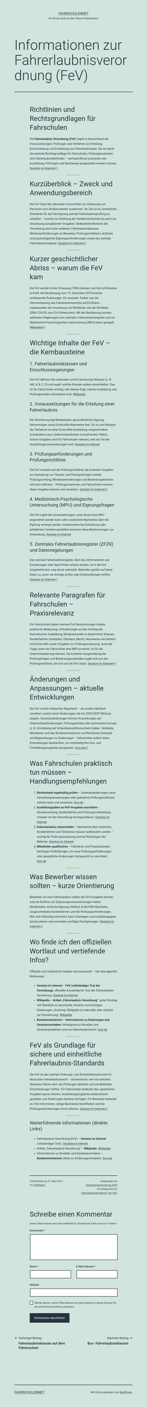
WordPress (125, 1392)
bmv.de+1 (81, 747)
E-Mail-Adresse (86, 1266)
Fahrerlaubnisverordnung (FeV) (101, 1185)
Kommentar (37, 1230)
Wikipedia (79, 394)
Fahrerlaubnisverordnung (94, 1193)
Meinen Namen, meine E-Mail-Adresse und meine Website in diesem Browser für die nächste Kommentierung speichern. (75, 1304)
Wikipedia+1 (37, 327)
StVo (114, 1193)
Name (34, 1266)
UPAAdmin (39, 1185)
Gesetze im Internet (87, 444)
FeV (110, 1193)
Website (34, 1284)
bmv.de (78, 802)
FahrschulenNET (73, 14)
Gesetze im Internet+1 (44, 168)
